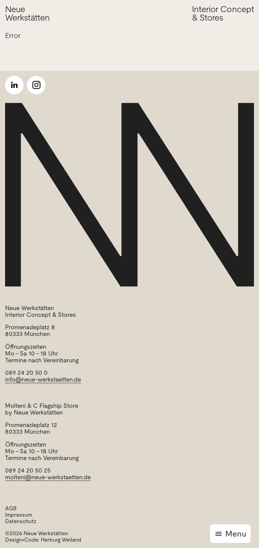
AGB (11, 508)
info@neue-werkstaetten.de (43, 379)
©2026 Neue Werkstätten (36, 533)
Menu (235, 533)
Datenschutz (20, 521)
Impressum (18, 515)
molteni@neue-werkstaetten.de (48, 477)
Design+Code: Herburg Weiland (43, 540)
